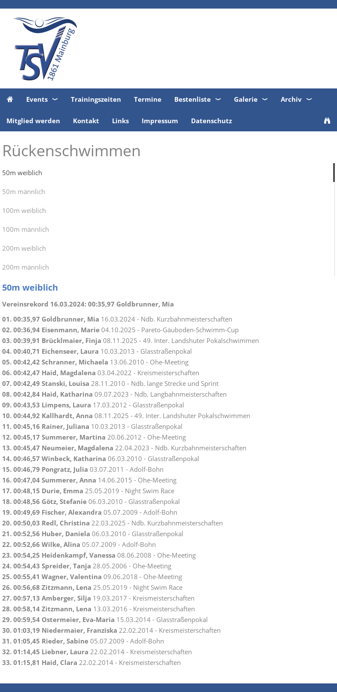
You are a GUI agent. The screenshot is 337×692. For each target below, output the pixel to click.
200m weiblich (24, 248)
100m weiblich (24, 210)
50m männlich (23, 191)
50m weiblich (22, 172)
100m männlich (25, 229)
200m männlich (25, 267)
